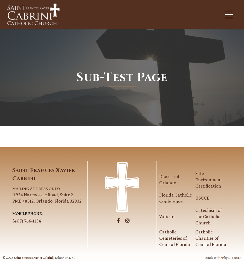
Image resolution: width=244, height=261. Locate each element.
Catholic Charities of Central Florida (210, 238)
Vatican (167, 216)
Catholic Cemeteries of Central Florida (174, 238)
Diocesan (235, 258)
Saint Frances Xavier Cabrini (33, 258)
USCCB (202, 198)
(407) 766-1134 (26, 221)
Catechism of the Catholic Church (208, 216)
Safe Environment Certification (208, 180)
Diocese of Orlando (169, 179)
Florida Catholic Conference (175, 198)
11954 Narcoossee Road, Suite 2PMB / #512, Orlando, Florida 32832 (48, 194)
